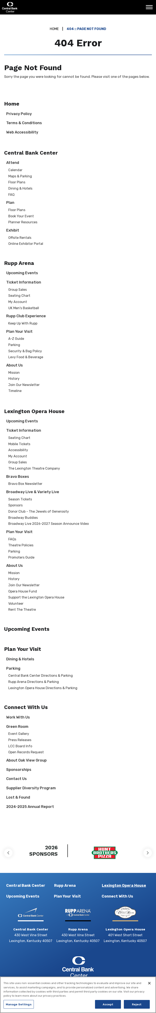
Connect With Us (26, 707)
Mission (14, 373)
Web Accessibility (22, 132)
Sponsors (15, 505)
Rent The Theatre (22, 610)
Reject (137, 1006)
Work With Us (18, 717)
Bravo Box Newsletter (25, 484)
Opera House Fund (22, 591)
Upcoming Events (22, 273)
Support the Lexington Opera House (36, 597)
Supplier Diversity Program (31, 788)
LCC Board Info (20, 746)
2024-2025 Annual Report (30, 806)
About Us (14, 365)
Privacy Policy (19, 114)
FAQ (11, 195)
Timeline (15, 391)
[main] (78, 423)
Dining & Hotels (20, 188)
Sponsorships (18, 769)
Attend (12, 162)
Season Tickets (20, 499)
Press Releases (19, 740)
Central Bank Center (24, 7)
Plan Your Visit (19, 331)
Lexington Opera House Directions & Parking (42, 688)
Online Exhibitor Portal (25, 244)
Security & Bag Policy (25, 351)
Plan (10, 202)
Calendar (15, 170)
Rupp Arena (19, 263)
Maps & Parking (20, 176)
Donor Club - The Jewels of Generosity (38, 511)
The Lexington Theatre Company (34, 468)
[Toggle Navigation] (150, 8)
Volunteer (15, 604)
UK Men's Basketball (23, 308)
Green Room (17, 726)
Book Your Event (21, 216)
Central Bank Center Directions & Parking (40, 676)
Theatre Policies (20, 545)
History (14, 379)
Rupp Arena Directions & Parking (33, 682)
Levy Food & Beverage (25, 357)
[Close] (149, 985)
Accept (108, 1006)
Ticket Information (23, 282)
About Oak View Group (26, 760)
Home (54, 29)
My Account (17, 302)
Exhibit (12, 230)
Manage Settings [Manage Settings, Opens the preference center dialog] (19, 1006)
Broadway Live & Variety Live (32, 492)
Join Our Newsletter (24, 385)
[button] (8, 853)
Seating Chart (19, 296)
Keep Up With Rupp (22, 323)
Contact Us (16, 778)
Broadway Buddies (23, 518)
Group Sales (17, 290)
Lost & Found (18, 797)
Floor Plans (16, 182)
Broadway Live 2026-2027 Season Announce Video (48, 524)
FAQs (12, 539)
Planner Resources (22, 222)
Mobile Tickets (19, 444)
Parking (14, 345)
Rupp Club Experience (26, 316)
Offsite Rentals (19, 238)
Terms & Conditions (24, 123)
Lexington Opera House (34, 411)
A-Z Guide (16, 339)
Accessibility (18, 450)
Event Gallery (18, 734)
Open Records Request (26, 752)
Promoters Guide (21, 557)
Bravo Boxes (17, 476)
